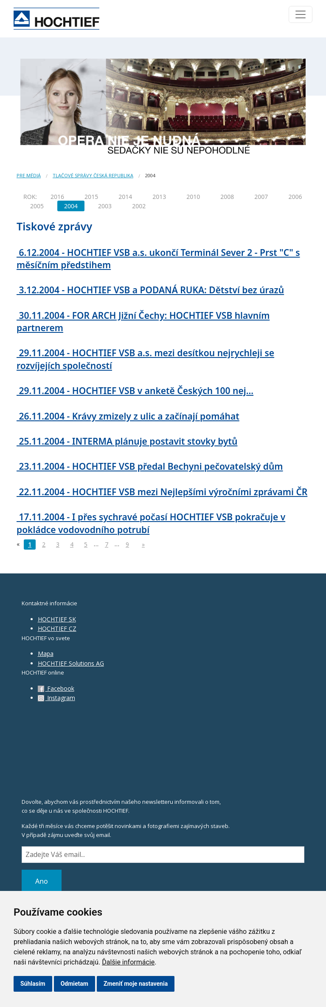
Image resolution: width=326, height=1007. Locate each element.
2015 (91, 197)
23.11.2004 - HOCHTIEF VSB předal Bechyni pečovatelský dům (150, 466)
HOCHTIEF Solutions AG (71, 663)
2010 (193, 197)
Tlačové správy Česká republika (93, 175)
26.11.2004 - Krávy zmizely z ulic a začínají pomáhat (128, 416)
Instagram (56, 698)
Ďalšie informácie (128, 962)
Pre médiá (29, 175)
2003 (105, 206)
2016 (57, 197)
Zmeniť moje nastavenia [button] (136, 983)
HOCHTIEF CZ (57, 628)
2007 (261, 197)
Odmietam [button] (74, 983)
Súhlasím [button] (32, 983)
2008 (227, 197)
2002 (139, 206)
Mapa (45, 654)
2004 (71, 206)
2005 (37, 206)
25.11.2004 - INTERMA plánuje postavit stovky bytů (127, 441)
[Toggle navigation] (300, 14)
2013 (159, 197)
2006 (295, 197)
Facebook (56, 688)
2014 (125, 197)
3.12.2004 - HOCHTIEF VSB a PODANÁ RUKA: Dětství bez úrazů (150, 290)
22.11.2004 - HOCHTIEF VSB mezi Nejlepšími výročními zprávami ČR (162, 492)
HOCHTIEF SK (57, 619)
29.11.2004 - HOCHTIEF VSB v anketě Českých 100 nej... (135, 391)
